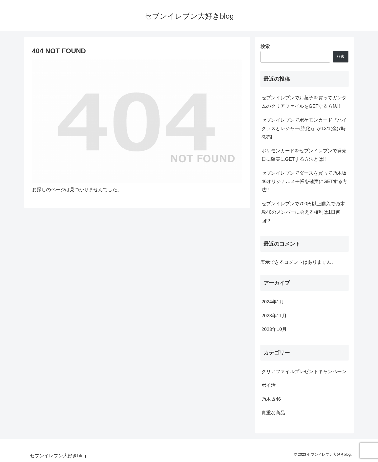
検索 (265, 46)
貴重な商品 (273, 412)
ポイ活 (268, 385)
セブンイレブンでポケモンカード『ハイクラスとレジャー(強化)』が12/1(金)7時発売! (303, 128)
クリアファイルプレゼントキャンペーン (303, 371)
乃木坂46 (271, 399)
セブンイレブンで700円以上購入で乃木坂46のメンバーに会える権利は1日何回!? (303, 212)
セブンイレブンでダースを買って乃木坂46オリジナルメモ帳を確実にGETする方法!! (304, 181)
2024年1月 (272, 301)
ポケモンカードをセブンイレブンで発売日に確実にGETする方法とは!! (303, 155)
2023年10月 (274, 329)
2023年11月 (274, 315)
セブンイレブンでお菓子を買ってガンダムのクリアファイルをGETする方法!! (303, 102)
